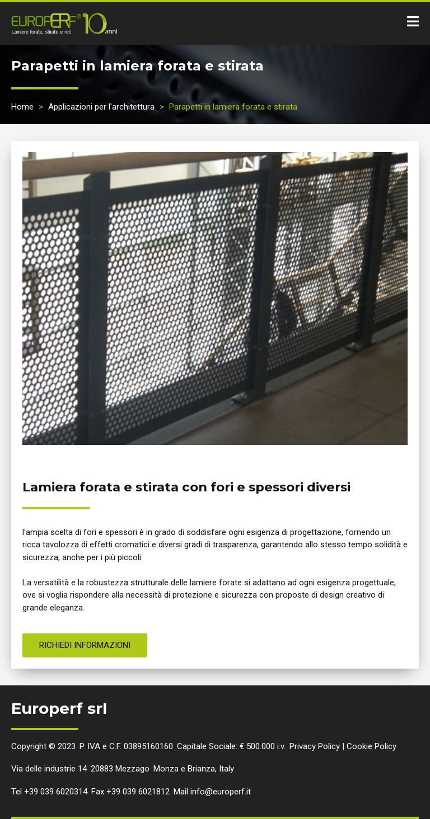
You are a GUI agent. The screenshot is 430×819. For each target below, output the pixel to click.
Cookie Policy (371, 746)
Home (22, 107)
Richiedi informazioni (84, 645)
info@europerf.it (220, 792)
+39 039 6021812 (138, 792)
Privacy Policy (314, 746)
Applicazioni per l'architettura (101, 107)
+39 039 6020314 (55, 792)
